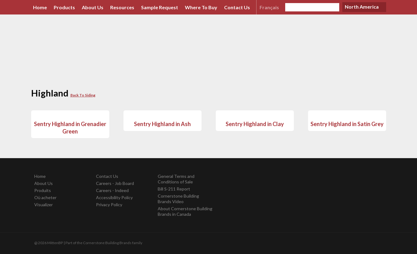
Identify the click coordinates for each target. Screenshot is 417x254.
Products (64, 7)
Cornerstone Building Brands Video (178, 198)
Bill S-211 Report (174, 188)
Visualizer (43, 204)
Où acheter (45, 197)
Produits (42, 190)
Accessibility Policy (114, 197)
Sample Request (159, 7)
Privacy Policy (109, 204)
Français (269, 7)
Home (40, 7)
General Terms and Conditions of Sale (176, 179)
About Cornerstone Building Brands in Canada (185, 211)
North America (362, 7)
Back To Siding (82, 95)
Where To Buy (201, 7)
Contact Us (237, 7)
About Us (92, 7)
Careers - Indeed (112, 190)
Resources (122, 7)
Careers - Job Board (115, 183)
